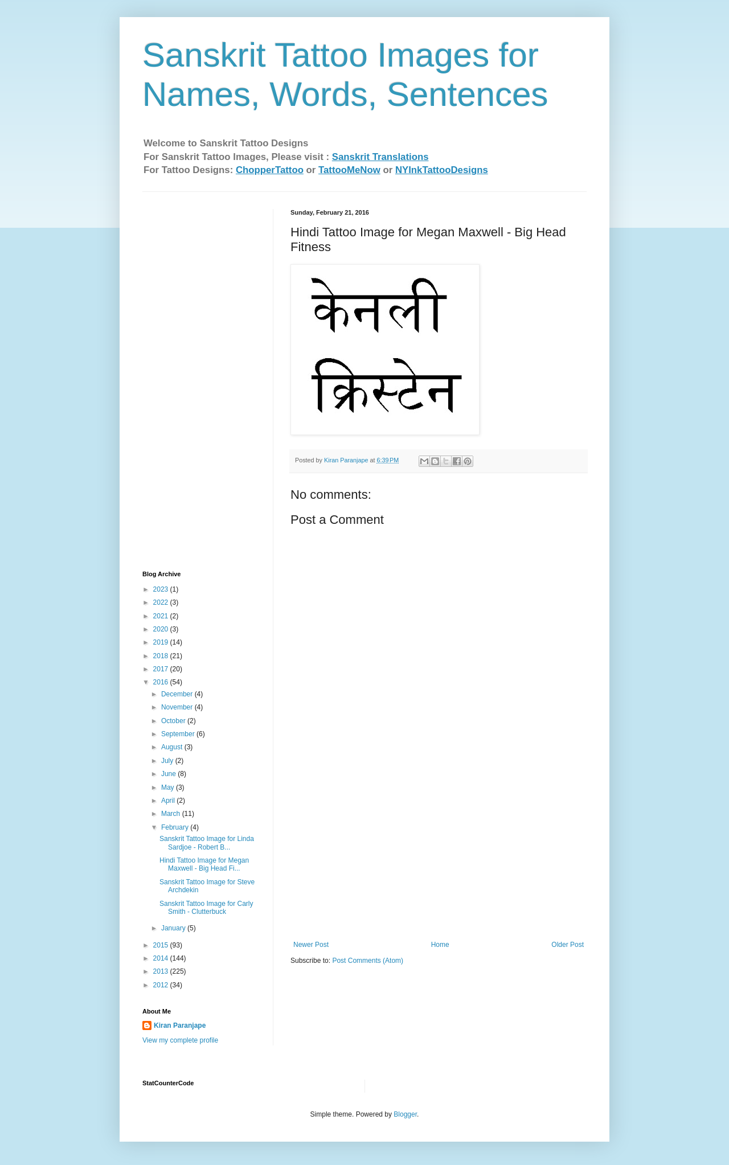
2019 (161, 642)
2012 (161, 985)
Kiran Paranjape (180, 1025)
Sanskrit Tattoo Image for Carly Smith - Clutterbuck (206, 908)
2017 (161, 669)
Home (440, 945)
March (171, 814)
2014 (161, 958)
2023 (161, 589)
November (178, 707)
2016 (161, 682)
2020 (161, 629)
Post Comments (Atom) (367, 961)
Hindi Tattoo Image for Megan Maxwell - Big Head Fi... (204, 864)
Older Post (567, 945)
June (169, 774)
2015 (161, 945)
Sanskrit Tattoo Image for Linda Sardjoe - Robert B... (206, 843)
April (169, 801)
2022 (161, 602)
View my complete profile (180, 1040)
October (174, 721)
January (174, 928)
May (168, 787)
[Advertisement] (438, 855)
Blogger (405, 1114)
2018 (161, 656)
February (175, 827)
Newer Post (311, 945)
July (168, 761)
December (178, 694)
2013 (161, 971)
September (178, 734)
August (173, 747)
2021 (161, 616)
